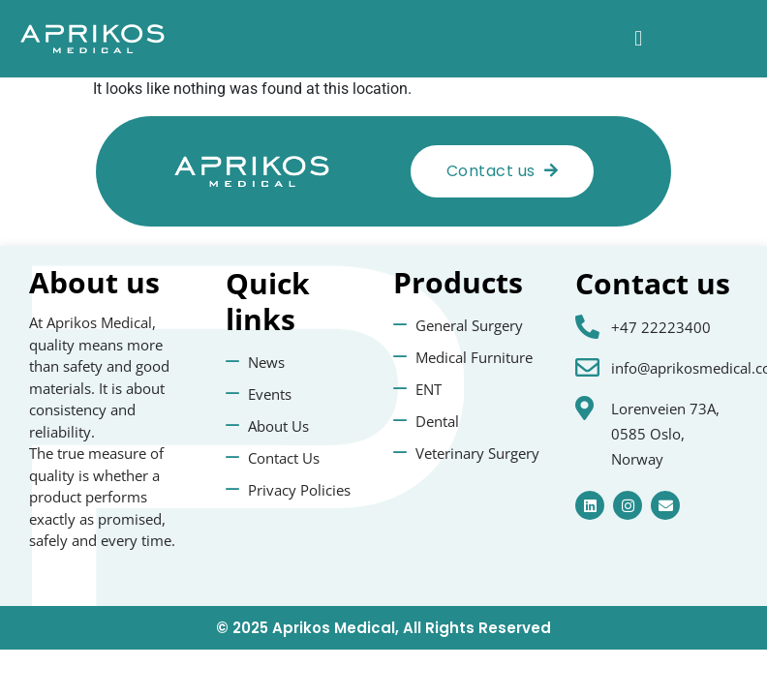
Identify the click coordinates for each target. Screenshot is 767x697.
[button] (638, 39)
